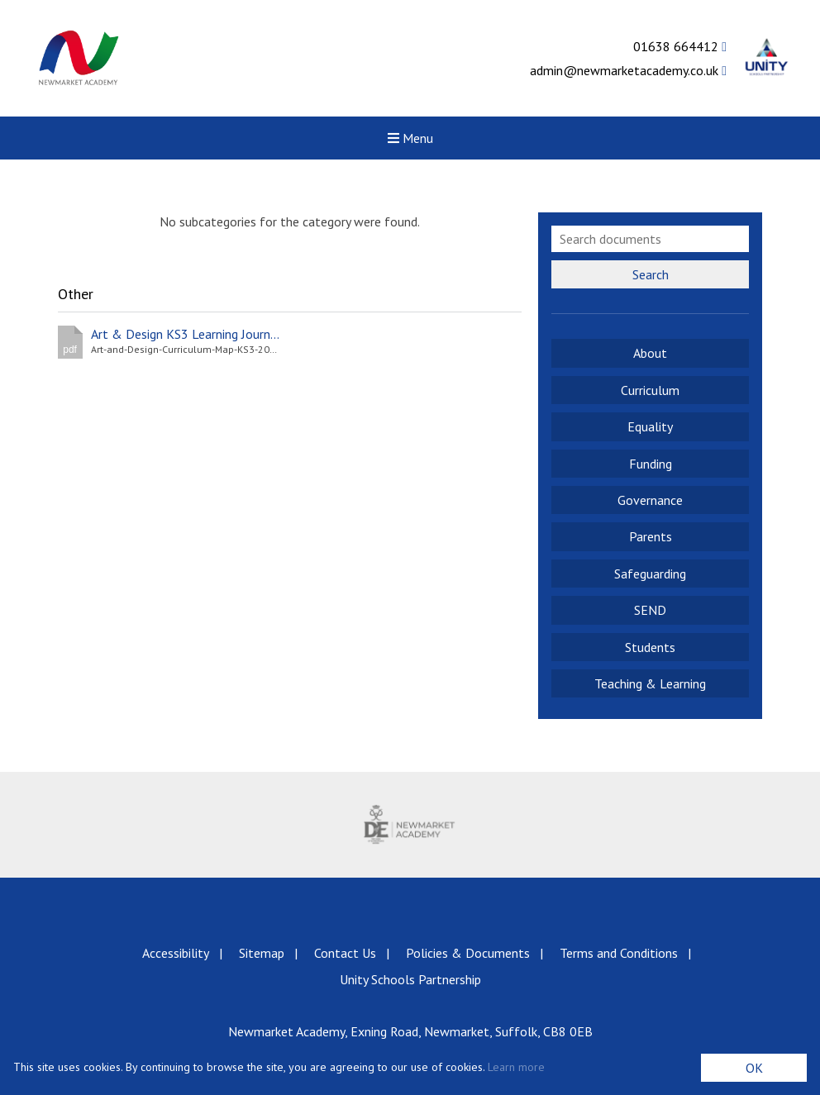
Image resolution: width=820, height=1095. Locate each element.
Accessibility (175, 953)
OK (754, 1067)
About (650, 353)
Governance (650, 500)
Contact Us (345, 953)
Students (650, 647)
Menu (410, 138)
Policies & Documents (468, 953)
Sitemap (261, 953)
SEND (650, 610)
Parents (650, 536)
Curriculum (650, 390)
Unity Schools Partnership (410, 979)
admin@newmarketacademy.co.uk (628, 70)
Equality (650, 426)
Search (650, 274)
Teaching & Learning (650, 683)
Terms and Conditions (619, 953)
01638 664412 (680, 46)
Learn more (516, 1066)
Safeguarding (650, 573)
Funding (650, 463)
